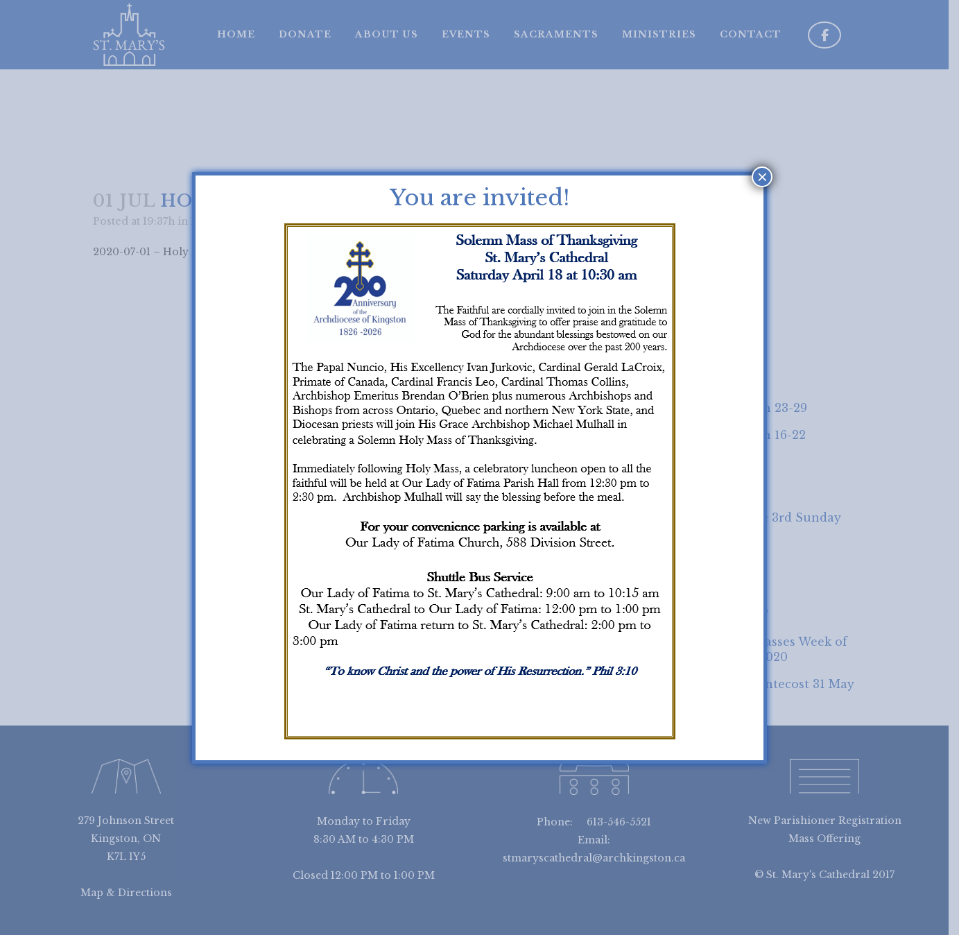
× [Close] (762, 176)
